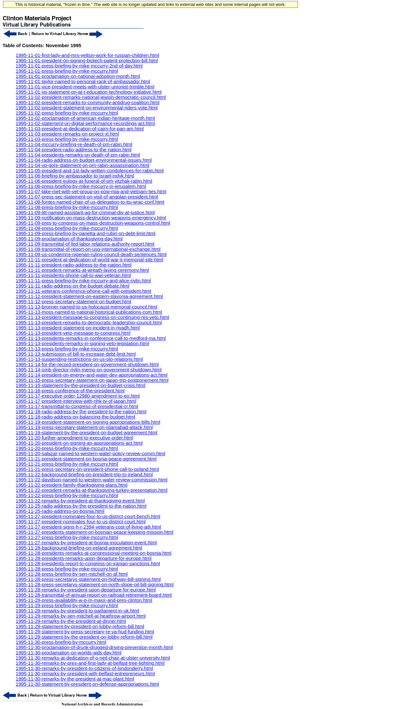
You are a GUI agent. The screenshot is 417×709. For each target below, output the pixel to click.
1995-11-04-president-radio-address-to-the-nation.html (74, 149)
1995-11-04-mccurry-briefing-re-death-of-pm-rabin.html (74, 144)
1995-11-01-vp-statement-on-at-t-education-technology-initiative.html (89, 92)
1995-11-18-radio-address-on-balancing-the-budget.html (75, 417)
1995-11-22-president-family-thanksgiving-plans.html (71, 485)
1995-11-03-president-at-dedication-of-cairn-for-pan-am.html (80, 128)
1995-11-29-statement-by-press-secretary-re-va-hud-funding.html (85, 631)
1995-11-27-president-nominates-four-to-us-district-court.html (81, 521)
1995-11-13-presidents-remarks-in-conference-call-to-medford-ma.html (91, 338)
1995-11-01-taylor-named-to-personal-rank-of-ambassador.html (83, 81)
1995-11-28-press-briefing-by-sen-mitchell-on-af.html (72, 574)
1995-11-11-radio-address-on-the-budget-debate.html (72, 286)
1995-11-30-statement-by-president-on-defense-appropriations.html (87, 684)
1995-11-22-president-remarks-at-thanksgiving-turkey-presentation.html (92, 490)
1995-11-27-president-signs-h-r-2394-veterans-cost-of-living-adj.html (88, 527)
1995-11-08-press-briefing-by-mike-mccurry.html (67, 207)
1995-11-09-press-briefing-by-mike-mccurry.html (67, 228)
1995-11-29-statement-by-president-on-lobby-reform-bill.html (80, 626)
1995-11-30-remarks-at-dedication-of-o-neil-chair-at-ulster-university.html (93, 658)
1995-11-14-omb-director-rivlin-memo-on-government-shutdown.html (89, 369)
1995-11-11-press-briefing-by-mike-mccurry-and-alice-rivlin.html (83, 280)
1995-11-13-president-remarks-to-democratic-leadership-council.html (89, 322)
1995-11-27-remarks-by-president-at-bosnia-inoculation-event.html (86, 542)
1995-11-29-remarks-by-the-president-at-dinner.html (71, 621)
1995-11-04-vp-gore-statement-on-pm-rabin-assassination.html (82, 165)
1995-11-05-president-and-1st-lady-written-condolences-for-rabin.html (90, 170)
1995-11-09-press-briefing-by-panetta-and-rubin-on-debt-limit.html (85, 233)
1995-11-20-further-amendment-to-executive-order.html (74, 437)
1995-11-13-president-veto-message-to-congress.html (73, 333)
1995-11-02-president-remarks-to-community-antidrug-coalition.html (87, 102)
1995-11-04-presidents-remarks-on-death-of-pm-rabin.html (78, 155)
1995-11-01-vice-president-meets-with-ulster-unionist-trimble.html (85, 86)
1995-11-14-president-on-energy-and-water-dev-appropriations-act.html (92, 375)
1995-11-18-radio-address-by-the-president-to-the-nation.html (81, 411)
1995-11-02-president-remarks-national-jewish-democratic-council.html (91, 97)
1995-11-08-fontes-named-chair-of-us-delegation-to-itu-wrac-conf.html (90, 202)
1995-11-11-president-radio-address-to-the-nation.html (74, 265)
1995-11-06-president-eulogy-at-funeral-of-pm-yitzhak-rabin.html (84, 181)
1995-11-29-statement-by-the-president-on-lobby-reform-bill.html (84, 637)
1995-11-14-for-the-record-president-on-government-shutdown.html (87, 364)
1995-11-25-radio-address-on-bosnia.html (60, 511)
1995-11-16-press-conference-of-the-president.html (70, 390)
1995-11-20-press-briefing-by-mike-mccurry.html (67, 448)
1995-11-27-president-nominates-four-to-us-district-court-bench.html (88, 516)
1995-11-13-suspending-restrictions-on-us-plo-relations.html (79, 359)
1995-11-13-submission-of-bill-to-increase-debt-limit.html (76, 354)
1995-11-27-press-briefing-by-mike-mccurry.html (67, 537)
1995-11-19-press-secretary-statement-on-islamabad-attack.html (84, 427)
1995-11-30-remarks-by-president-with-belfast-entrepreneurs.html (85, 673)
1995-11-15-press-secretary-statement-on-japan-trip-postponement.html (92, 380)
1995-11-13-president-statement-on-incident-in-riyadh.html (78, 327)
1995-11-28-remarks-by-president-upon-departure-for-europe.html (86, 589)
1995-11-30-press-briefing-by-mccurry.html (61, 642)
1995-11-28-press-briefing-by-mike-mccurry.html (67, 568)
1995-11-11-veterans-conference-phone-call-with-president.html (83, 291)
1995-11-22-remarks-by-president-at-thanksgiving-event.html (80, 500)
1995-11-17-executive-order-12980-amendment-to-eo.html (78, 396)
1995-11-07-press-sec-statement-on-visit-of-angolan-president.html (87, 196)
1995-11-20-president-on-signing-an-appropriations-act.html (79, 443)
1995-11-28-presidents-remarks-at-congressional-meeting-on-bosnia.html (94, 553)
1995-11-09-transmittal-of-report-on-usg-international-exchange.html (88, 249)
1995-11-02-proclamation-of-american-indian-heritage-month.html (85, 118)
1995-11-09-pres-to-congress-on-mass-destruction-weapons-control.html (93, 223)
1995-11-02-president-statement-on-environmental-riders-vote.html (86, 107)
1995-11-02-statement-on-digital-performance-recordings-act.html (85, 123)
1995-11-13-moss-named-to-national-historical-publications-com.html (89, 312)
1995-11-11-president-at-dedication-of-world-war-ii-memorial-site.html (89, 259)
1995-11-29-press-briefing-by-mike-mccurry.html (67, 605)
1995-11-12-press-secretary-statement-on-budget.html (73, 301)
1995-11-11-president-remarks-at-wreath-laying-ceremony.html (82, 270)
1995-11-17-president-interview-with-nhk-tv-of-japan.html (76, 401)
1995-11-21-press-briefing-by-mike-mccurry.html (67, 464)
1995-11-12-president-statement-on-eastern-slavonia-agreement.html (89, 296)
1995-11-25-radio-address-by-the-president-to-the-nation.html (81, 506)
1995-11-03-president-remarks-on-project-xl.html (67, 134)
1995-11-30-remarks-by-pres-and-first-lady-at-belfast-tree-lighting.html (90, 663)
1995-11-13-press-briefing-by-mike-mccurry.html (67, 348)
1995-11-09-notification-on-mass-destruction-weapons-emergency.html (91, 217)
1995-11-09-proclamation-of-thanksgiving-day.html (69, 238)
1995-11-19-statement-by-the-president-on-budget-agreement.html (86, 432)
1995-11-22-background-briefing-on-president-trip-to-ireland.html (84, 474)
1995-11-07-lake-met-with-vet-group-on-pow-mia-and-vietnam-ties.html (91, 191)
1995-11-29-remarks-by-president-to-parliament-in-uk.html (77, 610)
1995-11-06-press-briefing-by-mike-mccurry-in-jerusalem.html (81, 186)
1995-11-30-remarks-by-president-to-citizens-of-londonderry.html (84, 668)
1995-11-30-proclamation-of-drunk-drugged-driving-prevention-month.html (94, 647)
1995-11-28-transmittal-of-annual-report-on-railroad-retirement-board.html (94, 595)
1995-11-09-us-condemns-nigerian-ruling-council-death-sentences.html (91, 254)
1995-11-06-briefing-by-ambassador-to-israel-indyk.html (75, 175)
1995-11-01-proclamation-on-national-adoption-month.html (78, 76)
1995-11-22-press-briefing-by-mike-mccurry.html (67, 495)
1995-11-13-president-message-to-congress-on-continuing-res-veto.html (92, 317)
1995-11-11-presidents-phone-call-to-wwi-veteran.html (73, 275)
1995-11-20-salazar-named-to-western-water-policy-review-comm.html (90, 453)
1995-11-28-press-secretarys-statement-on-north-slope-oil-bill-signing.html (94, 584)
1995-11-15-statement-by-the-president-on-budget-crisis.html (80, 385)
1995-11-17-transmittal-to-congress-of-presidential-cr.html (77, 406)
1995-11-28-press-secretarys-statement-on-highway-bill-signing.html (88, 579)
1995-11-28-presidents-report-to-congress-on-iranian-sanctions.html (88, 563)
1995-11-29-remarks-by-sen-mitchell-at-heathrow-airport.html (81, 616)
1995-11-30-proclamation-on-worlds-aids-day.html (68, 652)
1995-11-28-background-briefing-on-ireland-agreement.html (79, 547)
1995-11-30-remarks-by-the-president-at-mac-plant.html (75, 678)
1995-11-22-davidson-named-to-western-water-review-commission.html (91, 479)
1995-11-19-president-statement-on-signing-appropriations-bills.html (88, 422)
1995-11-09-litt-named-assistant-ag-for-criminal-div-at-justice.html (85, 212)
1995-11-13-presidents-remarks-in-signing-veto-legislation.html (82, 343)
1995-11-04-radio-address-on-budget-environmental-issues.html (84, 160)
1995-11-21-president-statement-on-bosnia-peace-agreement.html (86, 458)
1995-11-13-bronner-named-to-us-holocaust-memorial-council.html (86, 306)
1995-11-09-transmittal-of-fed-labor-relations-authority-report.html (85, 244)
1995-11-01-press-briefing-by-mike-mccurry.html (67, 71)
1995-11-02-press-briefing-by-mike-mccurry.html (67, 113)
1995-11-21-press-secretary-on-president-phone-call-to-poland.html (87, 469)
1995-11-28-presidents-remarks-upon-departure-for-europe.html (84, 558)
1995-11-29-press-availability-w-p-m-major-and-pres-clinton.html (84, 600)
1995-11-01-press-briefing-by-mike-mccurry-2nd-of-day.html (79, 65)
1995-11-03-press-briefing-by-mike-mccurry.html (67, 139)
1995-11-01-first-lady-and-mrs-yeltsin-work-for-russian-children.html (87, 55)
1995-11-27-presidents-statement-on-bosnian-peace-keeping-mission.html (94, 532)
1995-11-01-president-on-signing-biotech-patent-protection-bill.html (87, 60)
